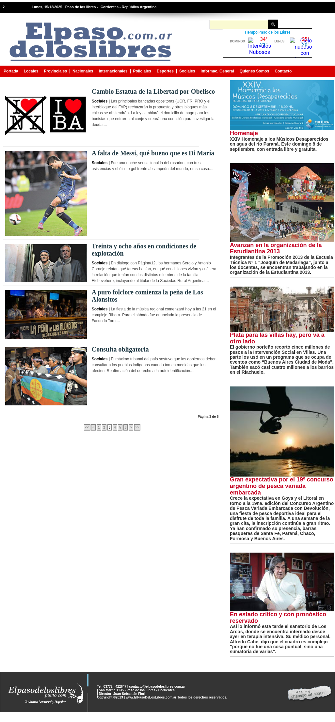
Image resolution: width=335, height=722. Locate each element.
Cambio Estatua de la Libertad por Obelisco (153, 91)
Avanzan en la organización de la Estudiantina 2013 (276, 248)
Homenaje (244, 133)
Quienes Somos (254, 71)
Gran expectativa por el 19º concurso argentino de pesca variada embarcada (281, 486)
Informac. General (217, 71)
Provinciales (55, 71)
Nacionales (82, 71)
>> (137, 427)
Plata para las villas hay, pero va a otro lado (277, 338)
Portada (11, 71)
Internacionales (113, 71)
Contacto (283, 71)
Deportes (165, 71)
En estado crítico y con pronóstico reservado (278, 617)
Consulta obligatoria (120, 349)
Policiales (142, 71)
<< (87, 427)
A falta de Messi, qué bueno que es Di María (153, 153)
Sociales (187, 71)
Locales (31, 71)
